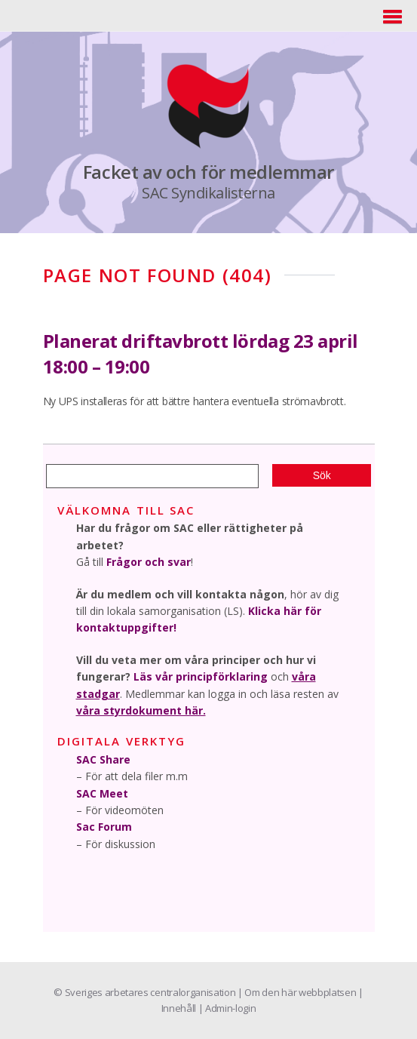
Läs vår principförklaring (200, 676)
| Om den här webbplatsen (298, 992)
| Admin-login (227, 1008)
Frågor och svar (148, 562)
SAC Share (103, 759)
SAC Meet (102, 793)
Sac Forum (104, 826)
